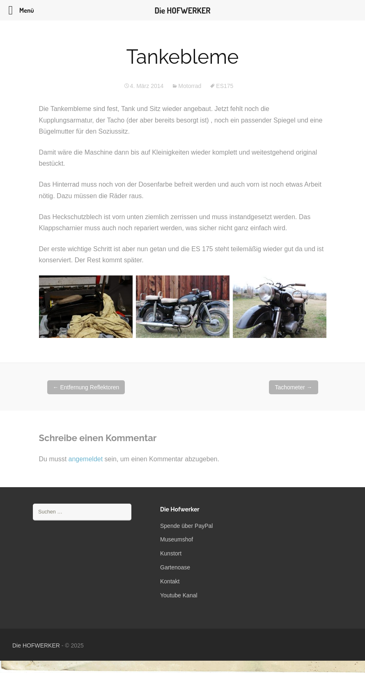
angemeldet (86, 459)
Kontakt (169, 581)
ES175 (224, 86)
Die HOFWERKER (36, 645)
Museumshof (176, 539)
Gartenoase (175, 567)
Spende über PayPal (186, 526)
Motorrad (189, 86)
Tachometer (293, 387)
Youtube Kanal (178, 595)
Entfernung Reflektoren (86, 387)
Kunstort (170, 553)
